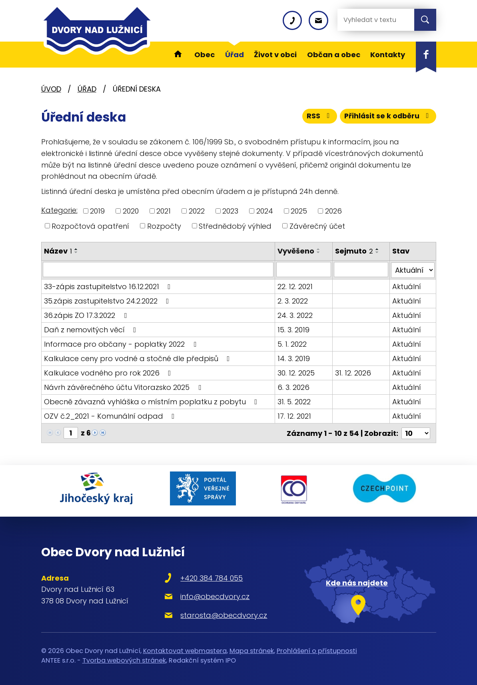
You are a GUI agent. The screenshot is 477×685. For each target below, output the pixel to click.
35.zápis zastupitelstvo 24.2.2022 (108, 300)
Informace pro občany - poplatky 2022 (122, 343)
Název (58, 251)
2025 (299, 211)
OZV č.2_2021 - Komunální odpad (111, 415)
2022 (197, 211)
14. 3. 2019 (294, 358)
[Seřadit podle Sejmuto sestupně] (377, 252)
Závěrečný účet (317, 226)
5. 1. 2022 (292, 343)
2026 (333, 211)
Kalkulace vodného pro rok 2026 (109, 372)
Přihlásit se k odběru (387, 117)
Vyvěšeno (296, 251)
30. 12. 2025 (296, 372)
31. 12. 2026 (353, 372)
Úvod (51, 89)
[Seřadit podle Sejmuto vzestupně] (377, 249)
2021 (163, 211)
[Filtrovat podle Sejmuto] (361, 269)
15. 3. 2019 (294, 329)
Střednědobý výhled (235, 226)
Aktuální (406, 286)
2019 (97, 211)
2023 (230, 211)
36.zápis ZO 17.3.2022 (87, 315)
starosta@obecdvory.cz (220, 612)
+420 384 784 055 (208, 575)
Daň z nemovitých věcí (92, 329)
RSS (317, 117)
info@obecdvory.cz (211, 594)
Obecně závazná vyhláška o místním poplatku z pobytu (152, 401)
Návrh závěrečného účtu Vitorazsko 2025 (124, 386)
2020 (131, 211)
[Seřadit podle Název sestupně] (76, 252)
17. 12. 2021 (294, 415)
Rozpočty (164, 226)
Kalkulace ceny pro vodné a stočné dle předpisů (138, 358)
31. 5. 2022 (294, 401)
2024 (264, 211)
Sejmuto (354, 251)
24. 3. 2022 (295, 315)
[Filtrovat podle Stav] (412, 269)
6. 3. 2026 (294, 386)
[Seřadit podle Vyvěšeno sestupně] (319, 252)
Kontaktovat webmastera (185, 647)
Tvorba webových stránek (124, 657)
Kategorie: (59, 210)
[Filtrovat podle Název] (158, 269)
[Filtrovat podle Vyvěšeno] (304, 269)
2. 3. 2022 (293, 300)
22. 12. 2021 (295, 286)
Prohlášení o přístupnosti (317, 647)
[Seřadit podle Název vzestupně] (76, 249)
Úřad (87, 89)
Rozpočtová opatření (90, 226)
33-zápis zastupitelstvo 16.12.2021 (109, 286)
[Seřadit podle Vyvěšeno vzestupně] (319, 249)
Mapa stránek (252, 647)
